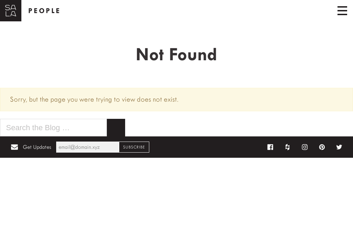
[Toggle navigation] (342, 10)
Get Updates (37, 147)
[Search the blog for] (53, 128)
